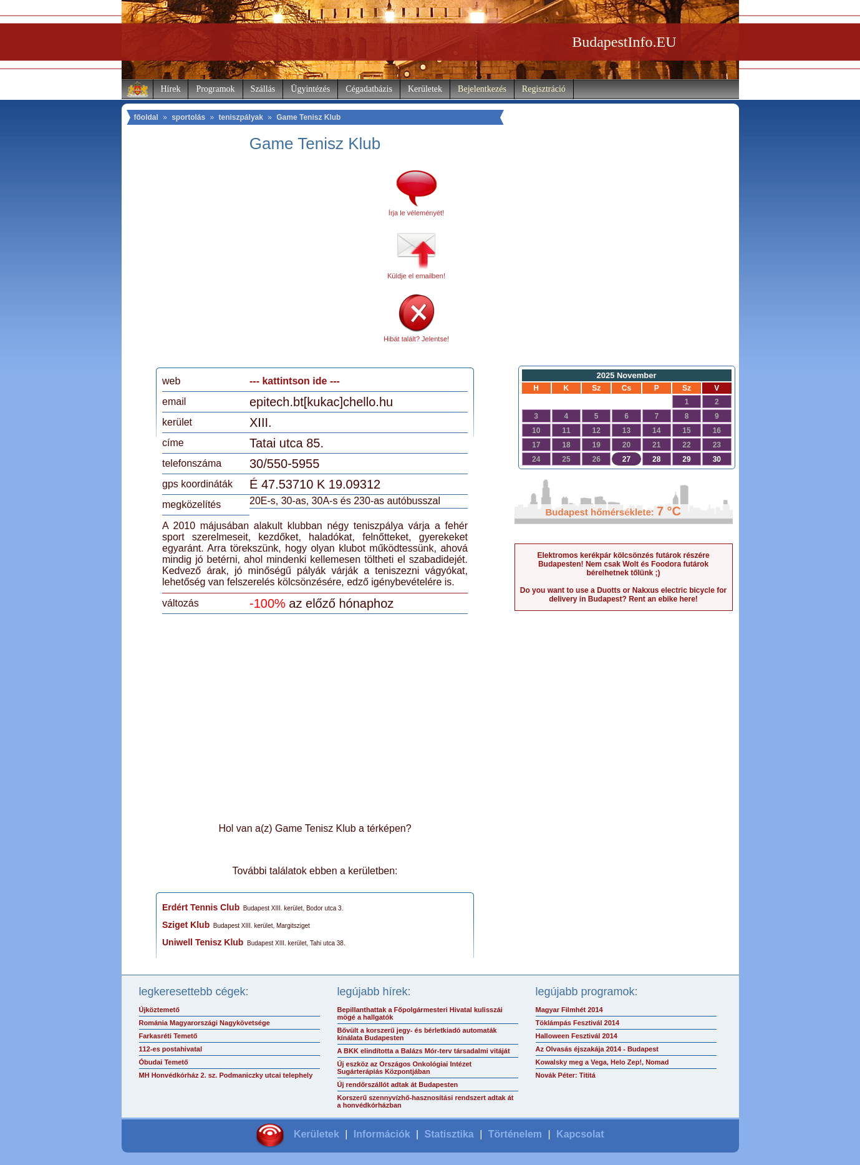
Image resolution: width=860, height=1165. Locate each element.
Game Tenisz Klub (308, 117)
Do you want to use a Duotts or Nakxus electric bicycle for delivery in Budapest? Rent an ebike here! (623, 594)
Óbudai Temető (163, 1062)
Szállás (263, 89)
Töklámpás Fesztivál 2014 (578, 1022)
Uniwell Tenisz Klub (202, 942)
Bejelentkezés (482, 89)
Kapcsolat (580, 1134)
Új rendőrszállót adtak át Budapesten (397, 1084)
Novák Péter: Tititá (566, 1075)
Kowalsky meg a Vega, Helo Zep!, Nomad (602, 1062)
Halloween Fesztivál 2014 (576, 1036)
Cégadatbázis (368, 89)
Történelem (515, 1134)
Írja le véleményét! (416, 213)
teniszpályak (241, 117)
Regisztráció (544, 89)
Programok (215, 89)
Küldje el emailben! (416, 276)
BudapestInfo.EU (624, 42)
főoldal (146, 117)
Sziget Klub (186, 925)
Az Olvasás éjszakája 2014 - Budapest (597, 1049)
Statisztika (449, 1134)
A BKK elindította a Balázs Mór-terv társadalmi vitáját (423, 1051)
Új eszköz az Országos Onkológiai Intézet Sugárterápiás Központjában (404, 1067)
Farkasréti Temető (168, 1036)
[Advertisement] (267, 264)
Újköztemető (159, 1009)
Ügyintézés (310, 89)
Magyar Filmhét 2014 (569, 1009)
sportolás (188, 117)
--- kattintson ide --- (294, 381)
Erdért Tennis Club (200, 907)
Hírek (171, 89)
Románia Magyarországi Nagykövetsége (204, 1022)
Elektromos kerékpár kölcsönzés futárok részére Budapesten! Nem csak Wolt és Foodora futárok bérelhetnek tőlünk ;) (623, 564)
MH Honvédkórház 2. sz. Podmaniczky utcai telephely (226, 1075)
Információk (382, 1134)
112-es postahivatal (171, 1049)
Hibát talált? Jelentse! (416, 339)
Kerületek (425, 89)
